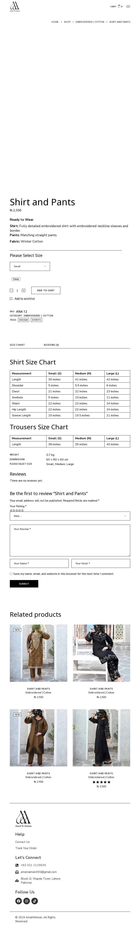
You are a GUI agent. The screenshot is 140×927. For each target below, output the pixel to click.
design (23, 319)
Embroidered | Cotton (38, 315)
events (36, 319)
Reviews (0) (51, 344)
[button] (22, 298)
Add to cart (46, 290)
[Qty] (17, 290)
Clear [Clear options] (16, 279)
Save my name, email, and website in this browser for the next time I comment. (63, 574)
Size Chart (17, 344)
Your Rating (18, 506)
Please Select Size (26, 255)
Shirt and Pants (38, 688)
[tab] (20, 345)
